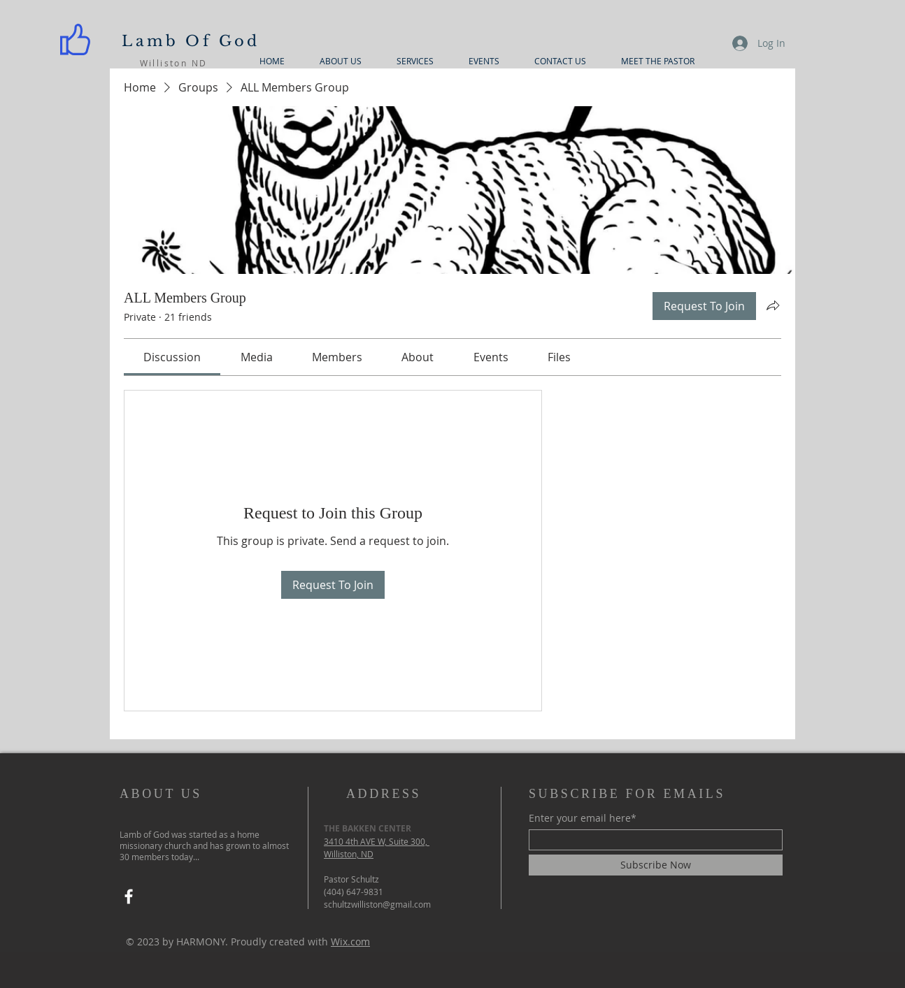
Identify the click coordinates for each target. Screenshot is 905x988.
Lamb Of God (190, 41)
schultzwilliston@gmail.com (377, 904)
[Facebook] (128, 896)
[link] (172, 357)
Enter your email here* (582, 818)
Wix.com (350, 941)
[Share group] (772, 305)
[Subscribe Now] (656, 865)
